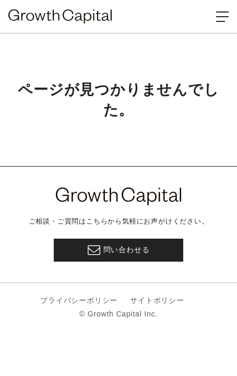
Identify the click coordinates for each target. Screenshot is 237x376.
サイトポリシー (157, 300)
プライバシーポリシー (78, 300)
